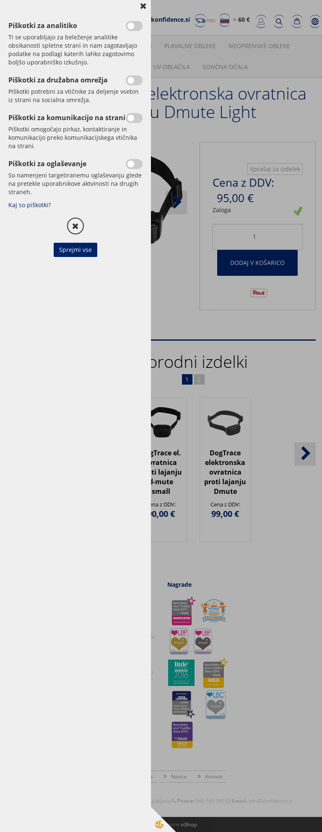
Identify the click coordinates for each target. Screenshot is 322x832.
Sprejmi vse (75, 250)
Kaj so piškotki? (29, 205)
